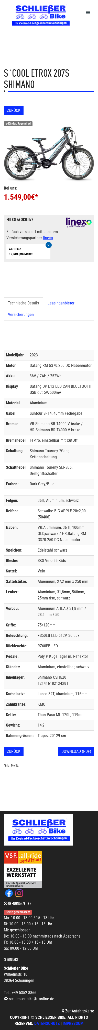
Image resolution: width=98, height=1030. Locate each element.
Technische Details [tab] (23, 303)
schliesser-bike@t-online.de (31, 998)
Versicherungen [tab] (21, 314)
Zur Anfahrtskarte (78, 1011)
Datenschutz (47, 1023)
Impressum (73, 1023)
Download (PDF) (76, 751)
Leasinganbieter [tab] (61, 303)
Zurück (13, 110)
